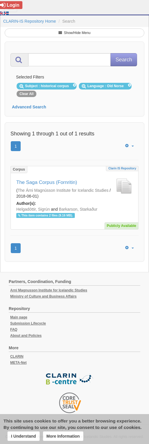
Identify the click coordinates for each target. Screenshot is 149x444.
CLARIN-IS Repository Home (29, 21)
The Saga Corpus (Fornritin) (46, 182)
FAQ (13, 329)
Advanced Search (29, 107)
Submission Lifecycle (28, 323)
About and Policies (26, 336)
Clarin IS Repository (122, 168)
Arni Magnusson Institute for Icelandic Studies (48, 290)
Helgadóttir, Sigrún (33, 209)
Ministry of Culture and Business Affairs (43, 296)
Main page (18, 317)
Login (9, 5)
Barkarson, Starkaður (78, 209)
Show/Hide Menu (74, 33)
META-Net (18, 363)
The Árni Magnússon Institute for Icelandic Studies (63, 190)
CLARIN (16, 357)
